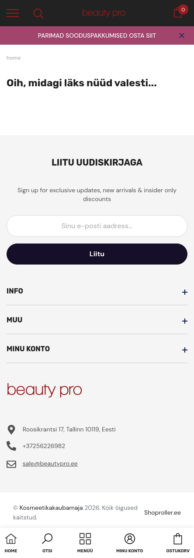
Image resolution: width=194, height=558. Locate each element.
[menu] (13, 13)
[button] (47, 544)
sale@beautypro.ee (50, 463)
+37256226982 (44, 446)
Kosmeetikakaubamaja (51, 508)
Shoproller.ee (162, 512)
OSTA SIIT (142, 35)
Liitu (97, 253)
